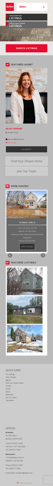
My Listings (11, 142)
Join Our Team (26, 171)
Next (43, 255)
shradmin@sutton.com (24, 473)
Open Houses (11, 377)
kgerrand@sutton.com (15, 139)
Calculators (10, 400)
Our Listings (10, 374)
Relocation (9, 394)
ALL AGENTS (26, 149)
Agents (8, 380)
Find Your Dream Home (26, 161)
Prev (10, 255)
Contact (8, 386)
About (8, 392)
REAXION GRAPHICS (26, 483)
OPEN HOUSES (27, 246)
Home (8, 389)
